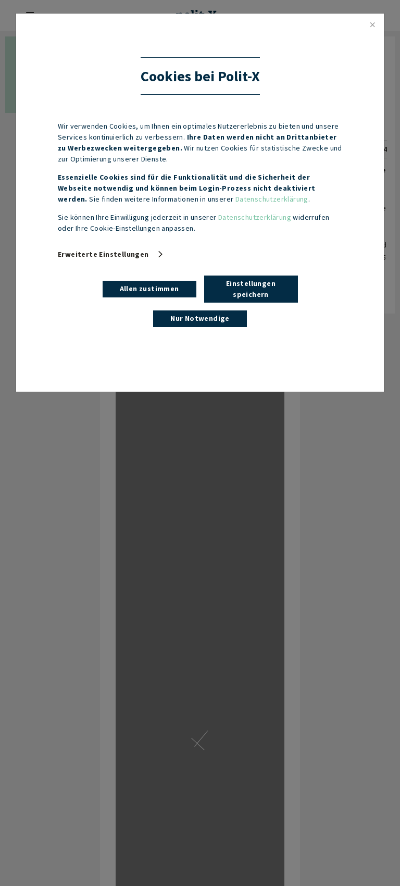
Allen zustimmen (149, 288)
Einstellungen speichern (251, 289)
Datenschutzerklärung (271, 199)
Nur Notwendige (200, 318)
